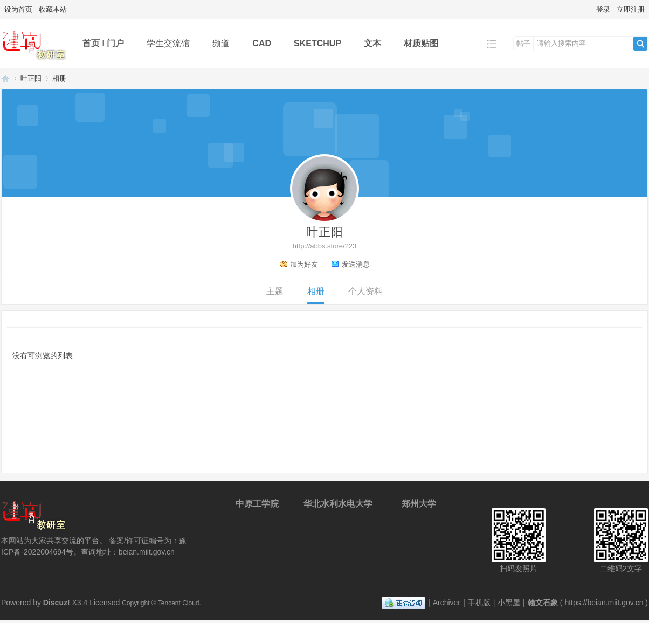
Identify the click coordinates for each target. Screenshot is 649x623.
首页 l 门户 (103, 43)
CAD (261, 43)
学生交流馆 (168, 43)
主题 (275, 291)
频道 (221, 43)
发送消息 (356, 264)
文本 (372, 43)
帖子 (523, 43)
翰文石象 (5, 78)
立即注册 (631, 9)
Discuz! (56, 602)
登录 (603, 9)
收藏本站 (53, 9)
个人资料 (365, 291)
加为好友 (304, 264)
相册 (59, 78)
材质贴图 (421, 43)
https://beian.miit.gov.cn (603, 602)
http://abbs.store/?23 (325, 246)
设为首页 (18, 9)
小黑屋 (509, 602)
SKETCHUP (317, 43)
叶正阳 (31, 78)
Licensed (104, 602)
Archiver (446, 602)
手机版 (479, 602)
